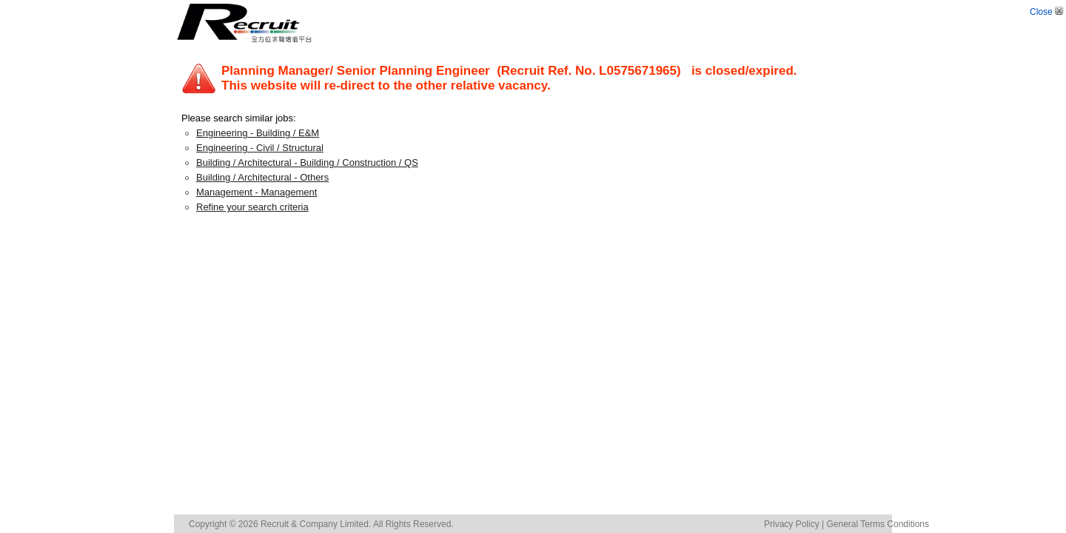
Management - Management (256, 192)
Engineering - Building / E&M (257, 132)
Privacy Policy (791, 524)
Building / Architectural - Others (262, 177)
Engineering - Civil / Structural (260, 147)
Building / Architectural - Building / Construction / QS (307, 162)
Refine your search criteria (252, 206)
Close (1048, 12)
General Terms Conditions (877, 524)
